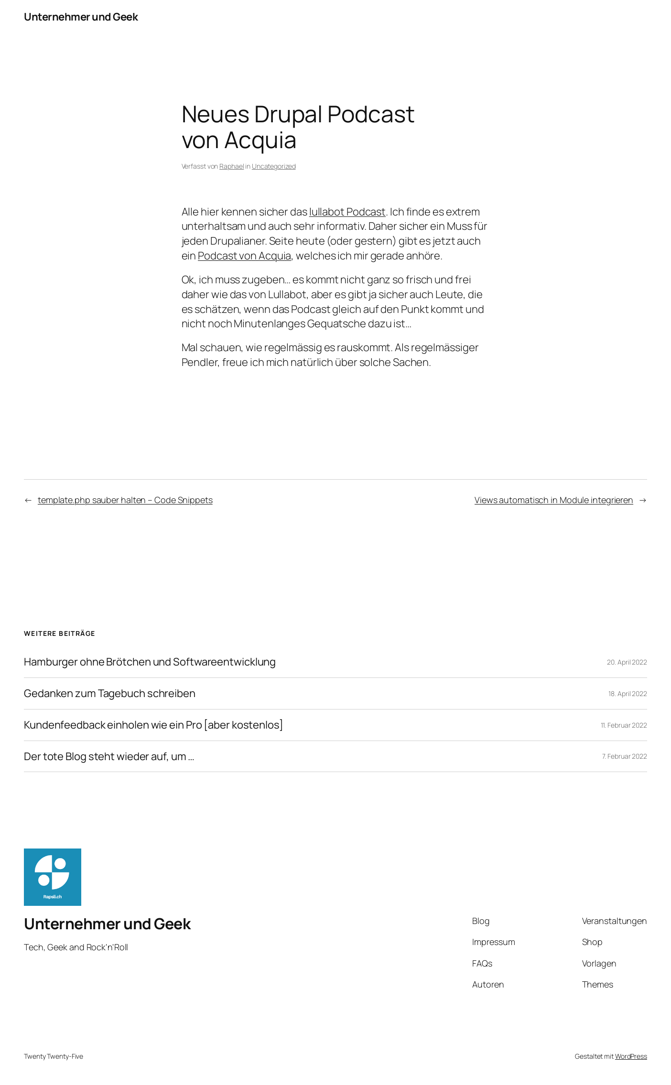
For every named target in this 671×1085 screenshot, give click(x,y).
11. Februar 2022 (624, 725)
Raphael (231, 166)
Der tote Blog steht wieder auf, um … (109, 757)
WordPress (631, 1056)
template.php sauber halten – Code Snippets (125, 499)
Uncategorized (274, 166)
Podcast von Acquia (244, 255)
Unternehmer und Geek (81, 17)
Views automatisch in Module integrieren (554, 499)
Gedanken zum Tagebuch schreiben (109, 693)
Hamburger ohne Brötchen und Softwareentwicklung (150, 662)
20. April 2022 (627, 661)
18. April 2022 (627, 693)
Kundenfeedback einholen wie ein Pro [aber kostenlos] (153, 725)
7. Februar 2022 (625, 756)
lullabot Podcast (347, 211)
